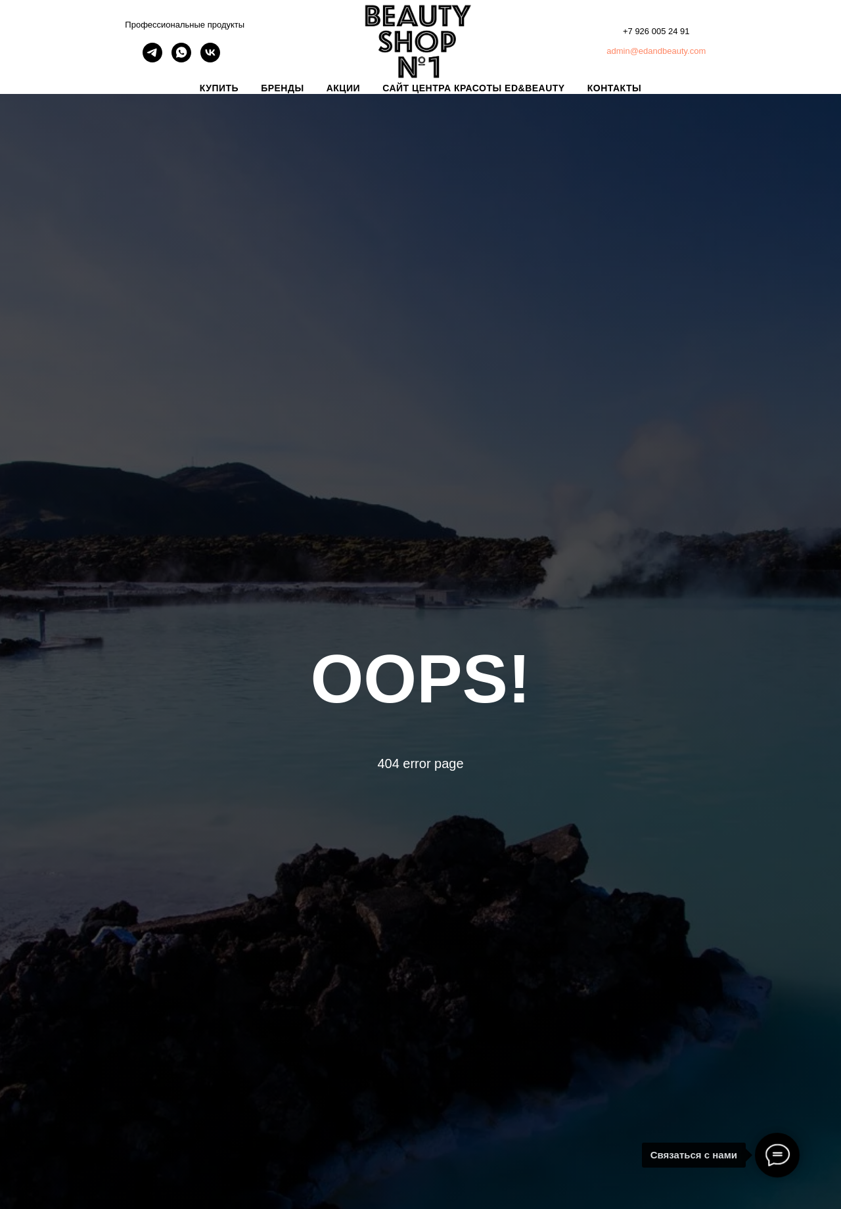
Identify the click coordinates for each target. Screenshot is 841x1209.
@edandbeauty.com (668, 51)
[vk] (210, 58)
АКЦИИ (344, 88)
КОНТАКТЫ (614, 88)
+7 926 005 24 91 (656, 31)
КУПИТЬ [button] (219, 88)
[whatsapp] (181, 58)
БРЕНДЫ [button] (282, 88)
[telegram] (152, 58)
